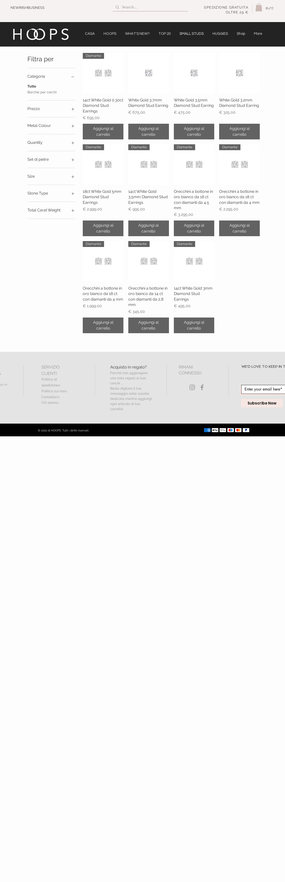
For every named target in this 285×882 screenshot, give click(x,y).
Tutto (31, 86)
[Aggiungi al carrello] (103, 131)
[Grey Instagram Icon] (192, 387)
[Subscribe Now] (262, 403)
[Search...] (150, 7)
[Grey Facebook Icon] (202, 387)
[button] (258, 7)
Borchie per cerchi (42, 91)
